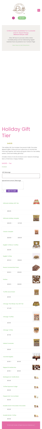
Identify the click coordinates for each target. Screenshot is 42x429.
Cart (21, 18)
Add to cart (12, 191)
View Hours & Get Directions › (21, 45)
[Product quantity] (4, 191)
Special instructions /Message (11, 181)
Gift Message (6, 172)
